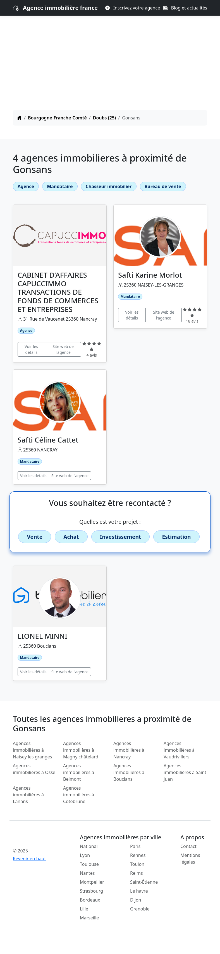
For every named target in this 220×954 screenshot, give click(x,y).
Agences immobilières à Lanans (28, 794)
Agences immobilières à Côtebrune (78, 794)
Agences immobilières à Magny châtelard (80, 750)
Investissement (120, 536)
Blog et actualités (185, 8)
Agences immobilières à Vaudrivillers (179, 750)
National (89, 846)
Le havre (139, 891)
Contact (188, 846)
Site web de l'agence (63, 349)
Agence (26, 186)
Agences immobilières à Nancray (128, 750)
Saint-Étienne (144, 882)
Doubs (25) (104, 118)
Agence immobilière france (60, 7)
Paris (135, 846)
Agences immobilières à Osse (34, 769)
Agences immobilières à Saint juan (185, 772)
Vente (34, 536)
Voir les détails (31, 349)
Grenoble (140, 909)
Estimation (176, 536)
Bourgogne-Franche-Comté (57, 118)
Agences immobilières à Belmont (78, 772)
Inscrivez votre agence (132, 8)
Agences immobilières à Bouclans (128, 772)
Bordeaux (90, 900)
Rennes (137, 855)
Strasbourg (91, 891)
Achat (71, 536)
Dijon (135, 900)
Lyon (85, 855)
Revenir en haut (29, 859)
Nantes (87, 873)
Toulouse (89, 864)
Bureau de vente (163, 186)
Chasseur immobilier (109, 186)
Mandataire (60, 186)
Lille (84, 909)
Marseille (89, 918)
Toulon (137, 864)
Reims (136, 873)
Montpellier (92, 882)
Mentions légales (190, 858)
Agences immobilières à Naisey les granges (32, 750)
